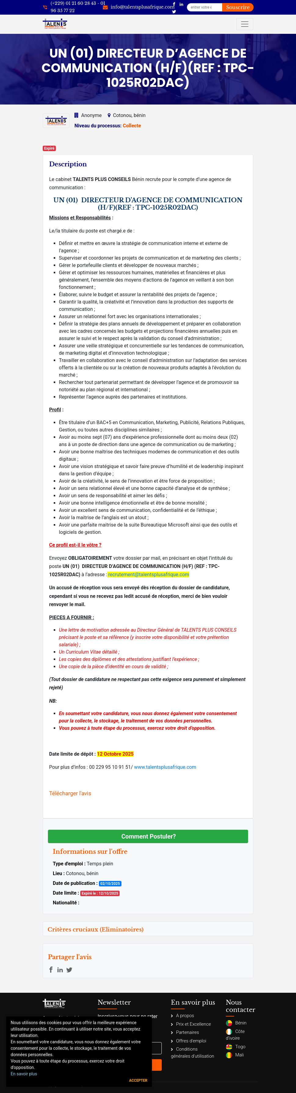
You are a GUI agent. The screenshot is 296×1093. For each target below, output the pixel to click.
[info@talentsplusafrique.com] (138, 7)
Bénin (236, 1023)
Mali (235, 1055)
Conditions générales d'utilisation (192, 1052)
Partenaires (185, 1032)
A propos (182, 1015)
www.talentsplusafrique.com (165, 767)
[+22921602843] (74, 7)
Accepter (138, 1080)
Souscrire (238, 7)
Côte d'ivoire (235, 1035)
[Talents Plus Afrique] (174, 4)
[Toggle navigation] (244, 24)
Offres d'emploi (188, 1041)
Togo (235, 1047)
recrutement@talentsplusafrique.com (148, 574)
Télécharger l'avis (70, 793)
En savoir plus (24, 1073)
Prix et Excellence (191, 1024)
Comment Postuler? (148, 836)
